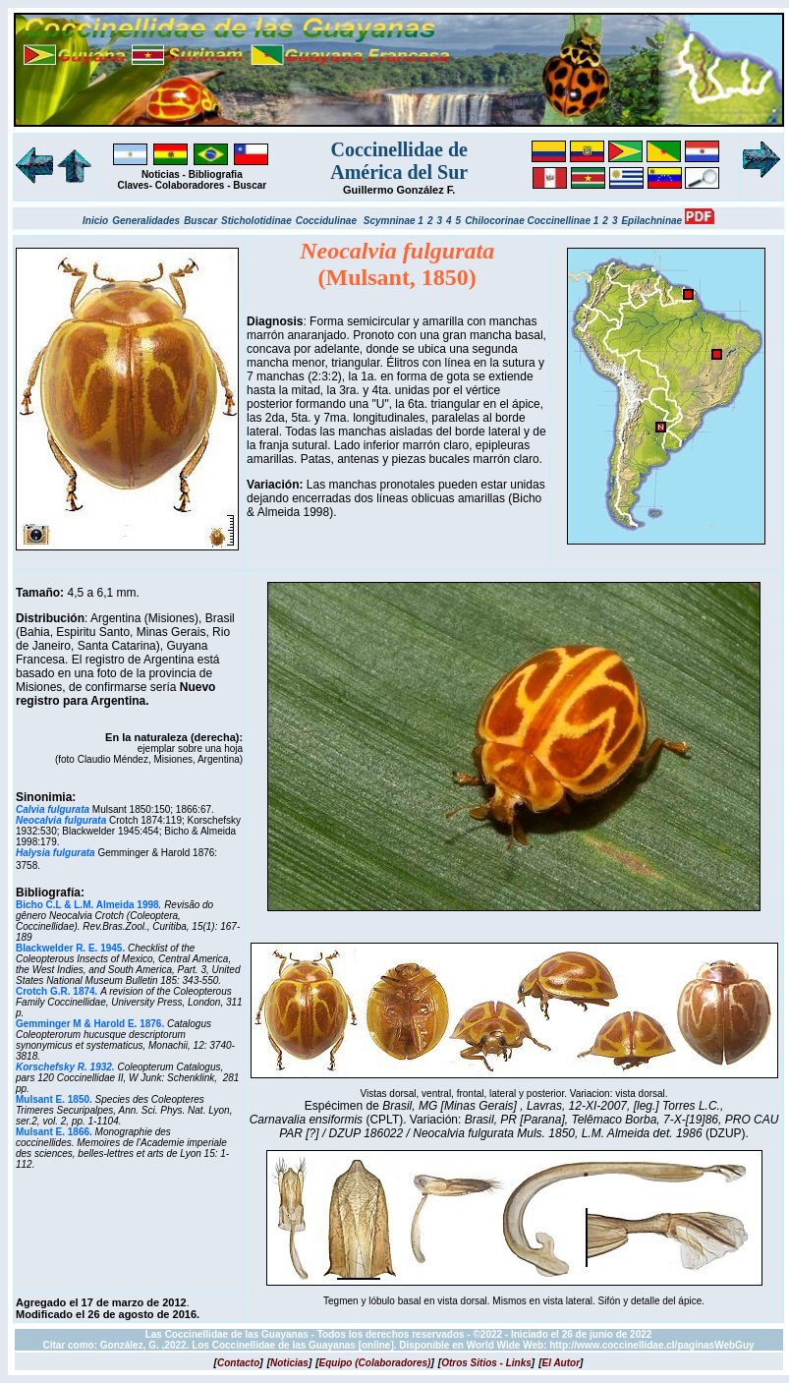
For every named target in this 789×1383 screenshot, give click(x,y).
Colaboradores (190, 185)
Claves (132, 185)
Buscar (249, 185)
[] (238, 1362)
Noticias (160, 174)
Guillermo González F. (399, 190)
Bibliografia (216, 174)
